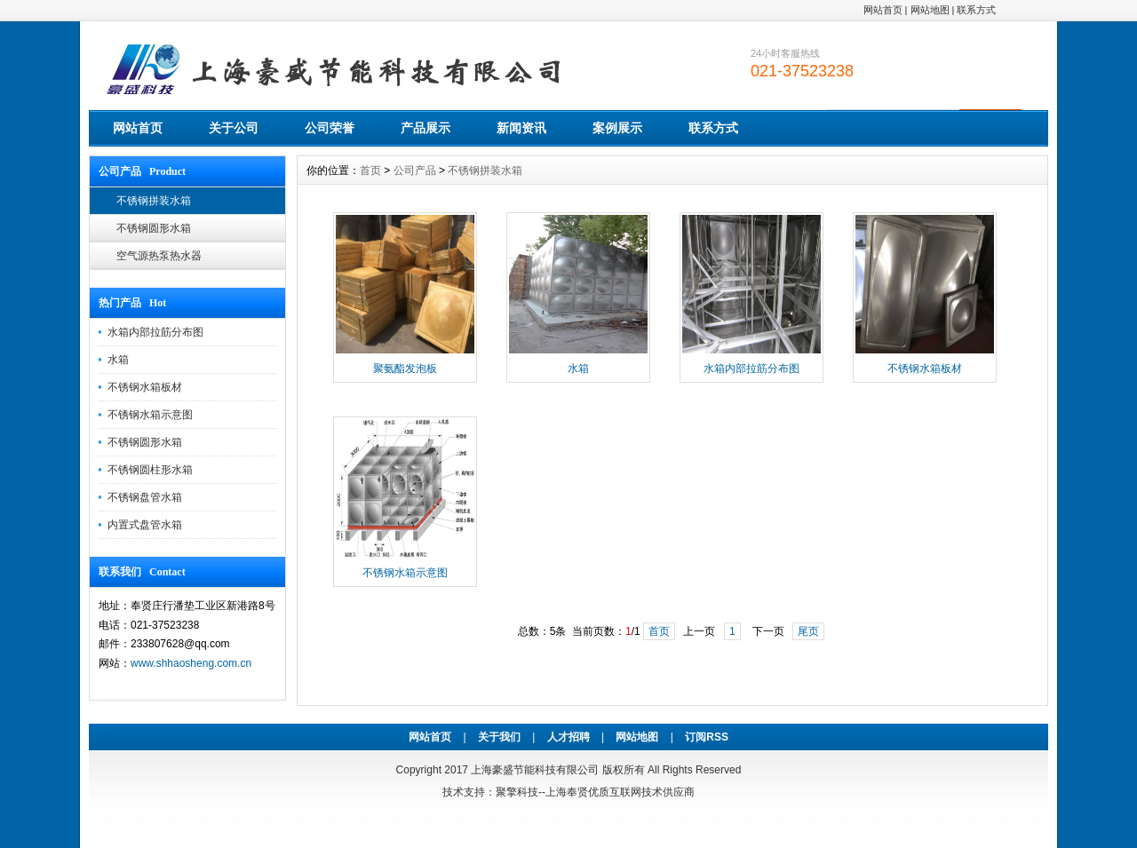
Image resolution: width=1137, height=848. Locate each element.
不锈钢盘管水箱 (144, 497)
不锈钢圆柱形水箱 (150, 470)
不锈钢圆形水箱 (153, 228)
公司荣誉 (329, 128)
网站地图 (930, 9)
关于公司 (233, 128)
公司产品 (415, 170)
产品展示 (425, 128)
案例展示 (617, 128)
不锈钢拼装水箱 (153, 200)
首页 (370, 170)
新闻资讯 (521, 128)
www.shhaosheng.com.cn (191, 663)
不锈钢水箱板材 (144, 387)
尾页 (808, 631)
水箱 (118, 359)
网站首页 (882, 9)
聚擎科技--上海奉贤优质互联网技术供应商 (595, 792)
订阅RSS (706, 737)
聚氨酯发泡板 (405, 368)
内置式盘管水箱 (144, 525)
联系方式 (976, 9)
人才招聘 (568, 737)
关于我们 (499, 737)
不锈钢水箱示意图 (150, 414)
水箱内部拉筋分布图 (155, 332)
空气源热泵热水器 (159, 256)
